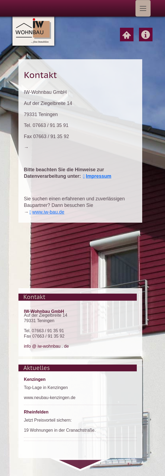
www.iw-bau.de (48, 212)
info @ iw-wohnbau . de (46, 346)
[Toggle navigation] (143, 8)
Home (127, 34)
